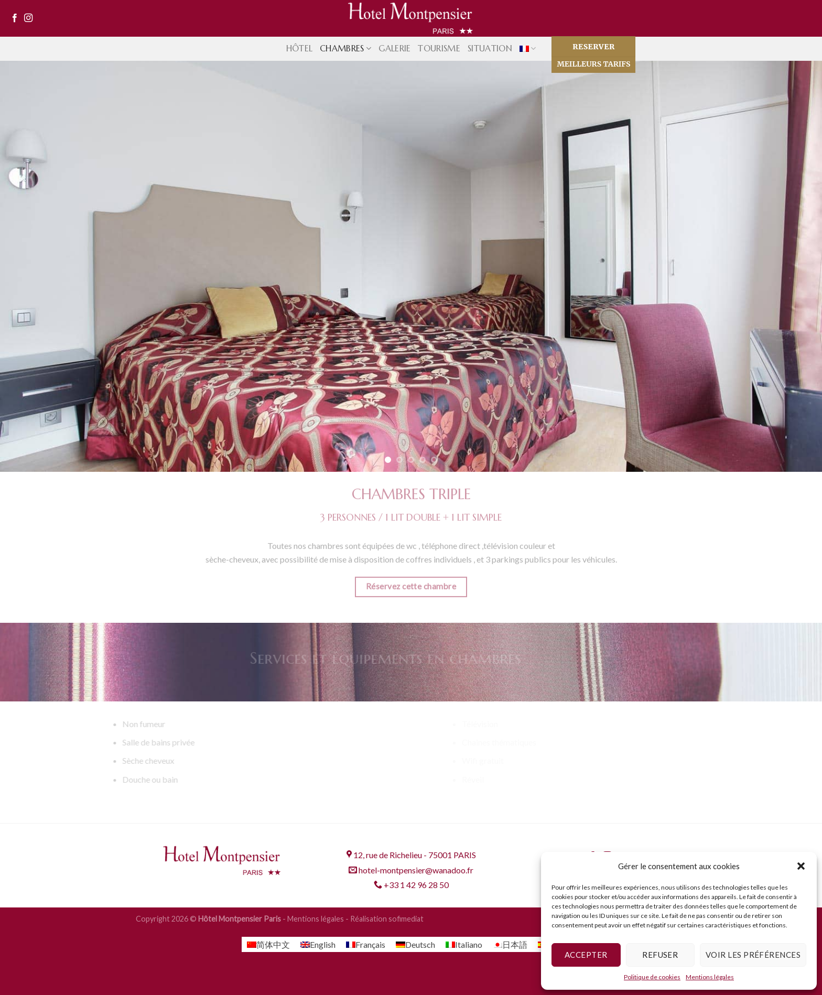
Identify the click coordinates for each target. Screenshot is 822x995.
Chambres (345, 48)
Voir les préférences (753, 954)
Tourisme (439, 48)
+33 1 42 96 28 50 (411, 885)
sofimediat (406, 918)
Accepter (586, 954)
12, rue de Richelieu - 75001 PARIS (411, 855)
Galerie (394, 48)
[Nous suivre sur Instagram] (28, 18)
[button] (801, 866)
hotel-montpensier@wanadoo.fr (411, 870)
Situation (490, 48)
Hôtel (299, 48)
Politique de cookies (652, 977)
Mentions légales (710, 977)
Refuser (660, 954)
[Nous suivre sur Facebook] (14, 18)
